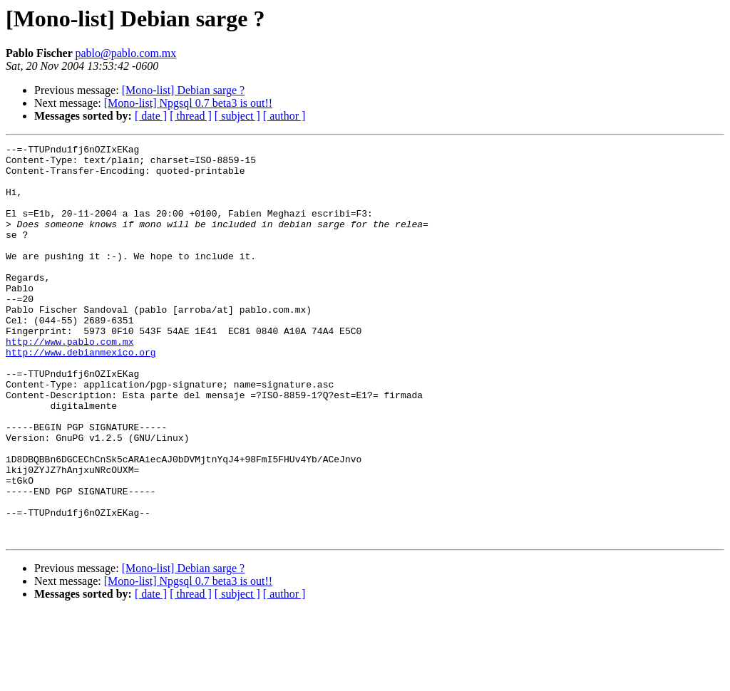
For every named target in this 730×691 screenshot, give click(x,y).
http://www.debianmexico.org (81, 394)
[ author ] (284, 116)
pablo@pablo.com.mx (125, 53)
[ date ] (151, 116)
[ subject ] (237, 116)
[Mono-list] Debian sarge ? (183, 90)
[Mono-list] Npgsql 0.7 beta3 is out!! (188, 103)
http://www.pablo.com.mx (69, 381)
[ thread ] (191, 116)
